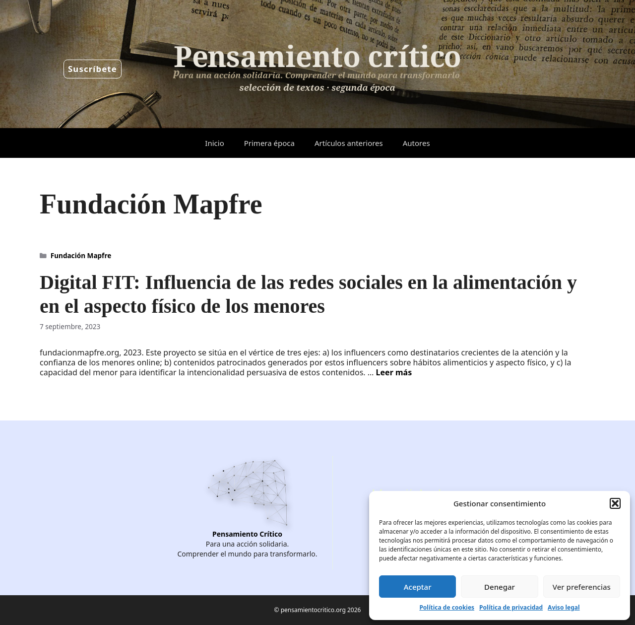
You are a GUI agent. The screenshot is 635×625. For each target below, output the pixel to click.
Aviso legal (563, 607)
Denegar (499, 587)
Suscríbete (92, 68)
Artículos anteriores (349, 143)
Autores (416, 143)
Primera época (269, 143)
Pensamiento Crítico (247, 534)
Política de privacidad (511, 607)
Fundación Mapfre (81, 255)
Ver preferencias (582, 587)
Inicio (214, 143)
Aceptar (418, 587)
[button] (615, 503)
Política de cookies (446, 607)
